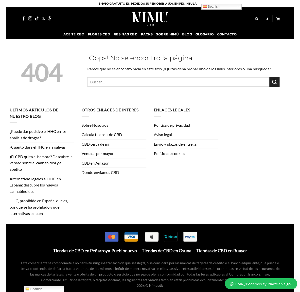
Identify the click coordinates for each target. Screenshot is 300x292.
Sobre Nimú (167, 34)
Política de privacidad (172, 125)
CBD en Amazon (95, 163)
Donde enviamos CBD (100, 172)
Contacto (227, 34)
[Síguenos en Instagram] (30, 18)
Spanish (211, 7)
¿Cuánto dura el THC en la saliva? (38, 147)
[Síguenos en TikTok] (37, 18)
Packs (147, 34)
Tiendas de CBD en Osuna (166, 250)
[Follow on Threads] (50, 18)
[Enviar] (274, 82)
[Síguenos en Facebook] (24, 18)
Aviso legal (163, 134)
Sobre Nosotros (95, 125)
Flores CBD (99, 34)
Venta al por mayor (98, 153)
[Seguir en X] (43, 18)
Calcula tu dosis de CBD (102, 134)
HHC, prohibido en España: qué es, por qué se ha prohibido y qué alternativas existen (39, 206)
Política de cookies (169, 153)
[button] (278, 19)
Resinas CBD (126, 34)
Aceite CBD (74, 34)
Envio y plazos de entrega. (175, 144)
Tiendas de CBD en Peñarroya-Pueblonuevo (95, 250)
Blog (187, 34)
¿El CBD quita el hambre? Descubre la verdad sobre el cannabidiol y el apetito (41, 162)
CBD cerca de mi (95, 144)
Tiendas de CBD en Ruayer (221, 250)
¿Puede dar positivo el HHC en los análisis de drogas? (38, 134)
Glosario (204, 34)
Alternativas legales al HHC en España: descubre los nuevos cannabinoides (35, 185)
